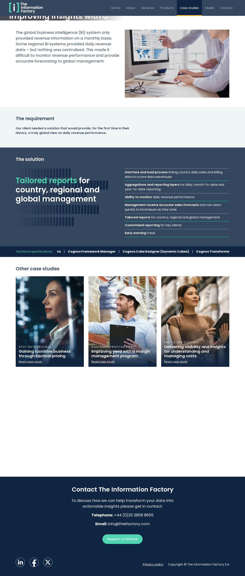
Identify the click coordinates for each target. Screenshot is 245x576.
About (130, 8)
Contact (226, 8)
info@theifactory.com (129, 524)
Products (167, 8)
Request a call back (122, 539)
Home (115, 8)
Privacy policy (153, 564)
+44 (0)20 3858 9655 (134, 515)
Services (147, 8)
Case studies (189, 8)
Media (209, 8)
